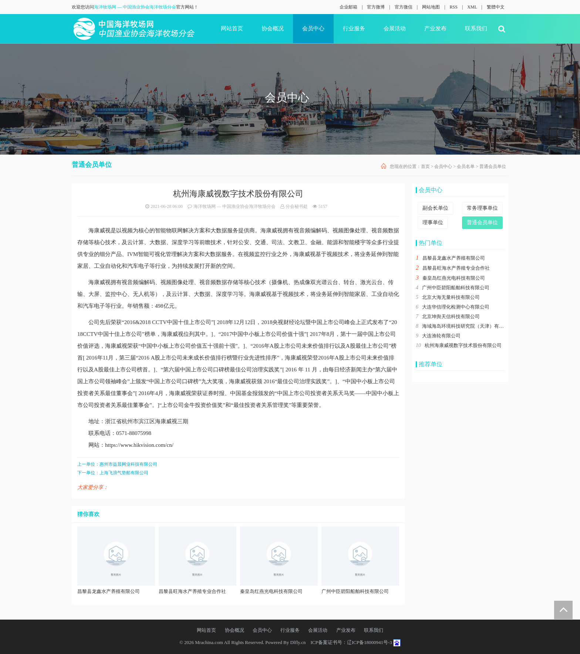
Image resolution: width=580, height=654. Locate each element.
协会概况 (273, 28)
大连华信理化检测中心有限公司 (455, 307)
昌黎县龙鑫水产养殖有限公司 (453, 258)
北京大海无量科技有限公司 (451, 297)
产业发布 (435, 28)
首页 (425, 166)
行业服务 (354, 28)
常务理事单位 (482, 208)
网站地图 (431, 7)
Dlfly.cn (298, 642)
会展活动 (395, 28)
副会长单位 (435, 208)
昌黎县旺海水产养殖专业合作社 (456, 268)
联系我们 (476, 28)
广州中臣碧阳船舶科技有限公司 (455, 287)
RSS (454, 7)
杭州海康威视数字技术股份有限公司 (463, 345)
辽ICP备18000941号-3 (369, 642)
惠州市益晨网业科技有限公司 (128, 464)
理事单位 (432, 222)
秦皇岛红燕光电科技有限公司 (453, 278)
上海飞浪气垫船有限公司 (124, 472)
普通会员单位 (492, 166)
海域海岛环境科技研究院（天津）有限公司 (467, 326)
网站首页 (232, 28)
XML (472, 7)
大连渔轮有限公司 (441, 335)
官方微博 (376, 7)
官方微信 (403, 7)
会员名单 (466, 166)
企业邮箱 (348, 7)
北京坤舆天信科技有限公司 (451, 316)
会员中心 (313, 28)
